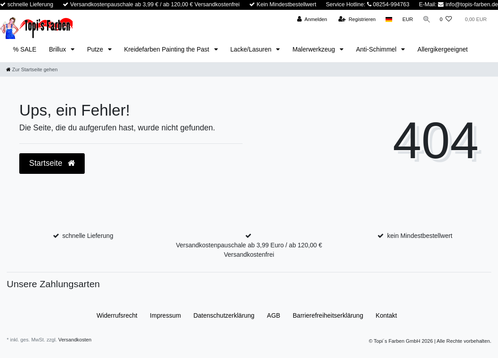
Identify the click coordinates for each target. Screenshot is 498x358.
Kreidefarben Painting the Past (167, 49)
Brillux (58, 49)
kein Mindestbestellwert (420, 235)
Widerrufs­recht (116, 315)
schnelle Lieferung (87, 235)
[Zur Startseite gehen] (31, 69)
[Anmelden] (311, 19)
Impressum (165, 315)
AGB (274, 315)
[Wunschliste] (446, 19)
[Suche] (426, 19)
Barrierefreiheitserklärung (328, 315)
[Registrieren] (355, 19)
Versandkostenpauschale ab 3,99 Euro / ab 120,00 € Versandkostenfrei (249, 250)
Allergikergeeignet (442, 49)
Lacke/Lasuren (251, 49)
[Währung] (406, 19)
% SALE (24, 49)
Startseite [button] (52, 163)
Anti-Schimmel (377, 49)
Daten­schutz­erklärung (223, 315)
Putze (96, 49)
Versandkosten (74, 339)
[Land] (388, 19)
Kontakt (386, 315)
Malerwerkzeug (314, 49)
